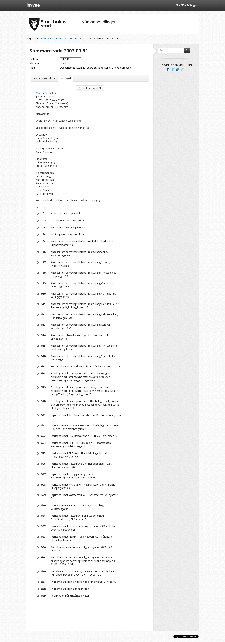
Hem (43, 38)
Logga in (194, 5)
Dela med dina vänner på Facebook (168, 69)
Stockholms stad (58, 38)
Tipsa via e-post (182, 69)
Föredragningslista (44, 78)
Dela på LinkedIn (177, 69)
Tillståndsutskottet (81, 38)
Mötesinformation (46, 93)
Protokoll (65, 78)
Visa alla (40, 207)
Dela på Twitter (173, 69)
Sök (188, 52)
